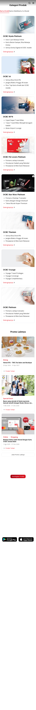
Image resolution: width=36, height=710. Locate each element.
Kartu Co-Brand (23, 11)
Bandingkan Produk (18, 476)
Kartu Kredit (4, 11)
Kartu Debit (13, 11)
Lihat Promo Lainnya (18, 455)
